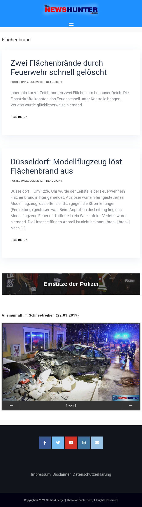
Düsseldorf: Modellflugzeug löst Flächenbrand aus (66, 166)
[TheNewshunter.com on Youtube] (71, 443)
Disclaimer (62, 474)
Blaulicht (54, 82)
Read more (19, 116)
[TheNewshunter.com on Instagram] (84, 443)
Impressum (41, 474)
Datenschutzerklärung (92, 474)
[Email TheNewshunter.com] (97, 443)
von (71, 405)
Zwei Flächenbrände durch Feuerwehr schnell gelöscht (59, 67)
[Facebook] (45, 443)
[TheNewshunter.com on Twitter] (58, 443)
